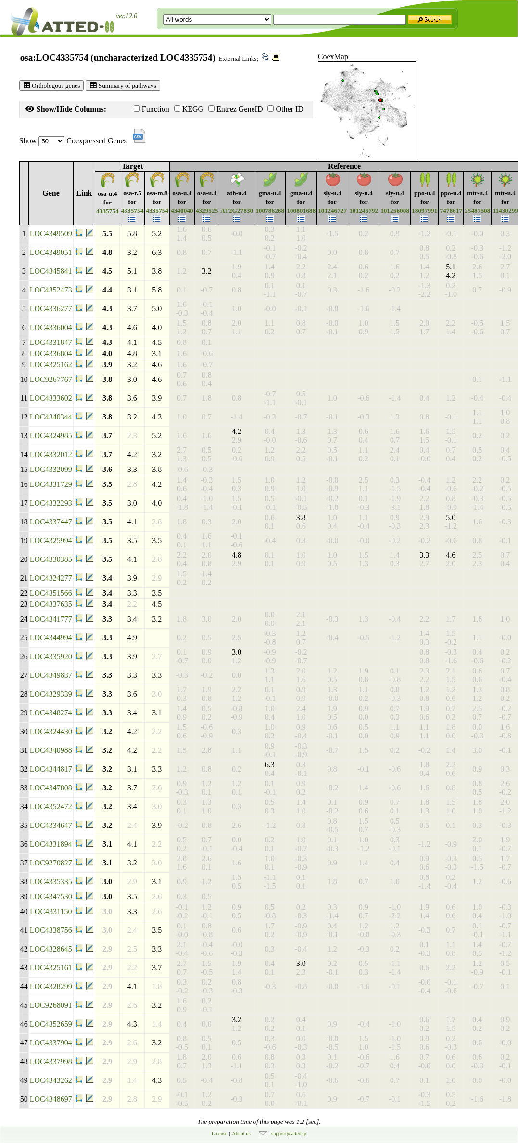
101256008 (394, 210)
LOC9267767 (51, 379)
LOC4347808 (51, 788)
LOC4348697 (51, 1099)
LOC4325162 (51, 364)
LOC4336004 (51, 327)
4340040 (182, 210)
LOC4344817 (51, 769)
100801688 (301, 210)
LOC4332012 (51, 454)
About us (241, 1133)
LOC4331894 (51, 844)
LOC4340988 (51, 750)
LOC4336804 (51, 353)
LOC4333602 (51, 398)
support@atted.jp (288, 1133)
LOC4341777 (51, 619)
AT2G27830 (236, 210)
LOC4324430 (51, 731)
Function (151, 109)
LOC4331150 (51, 911)
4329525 (207, 210)
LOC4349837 (51, 675)
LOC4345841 (51, 271)
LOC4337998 (51, 1061)
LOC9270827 (51, 863)
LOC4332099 (51, 469)
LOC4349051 (51, 252)
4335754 (107, 211)
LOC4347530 (51, 896)
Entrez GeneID (235, 109)
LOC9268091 (51, 1005)
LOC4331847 (51, 342)
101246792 (363, 210)
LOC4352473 (51, 290)
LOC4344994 (51, 638)
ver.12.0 (126, 16)
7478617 (451, 210)
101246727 (332, 210)
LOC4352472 (51, 806)
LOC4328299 (51, 986)
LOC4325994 (51, 540)
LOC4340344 (51, 417)
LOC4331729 (51, 484)
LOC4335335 (51, 881)
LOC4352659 (51, 1024)
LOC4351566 (51, 593)
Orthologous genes (51, 85)
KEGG (188, 109)
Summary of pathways (122, 85)
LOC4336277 (51, 309)
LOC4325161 (51, 968)
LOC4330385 (51, 559)
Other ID (285, 109)
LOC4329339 (51, 694)
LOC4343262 (51, 1080)
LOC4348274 (51, 713)
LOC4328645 (51, 949)
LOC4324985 (51, 436)
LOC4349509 (51, 233)
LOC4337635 (51, 604)
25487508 (477, 210)
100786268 (269, 210)
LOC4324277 (51, 578)
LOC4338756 (51, 930)
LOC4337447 (51, 522)
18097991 (424, 210)
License (219, 1133)
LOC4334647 (51, 825)
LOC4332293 (51, 503)
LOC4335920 (51, 656)
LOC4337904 (51, 1043)
